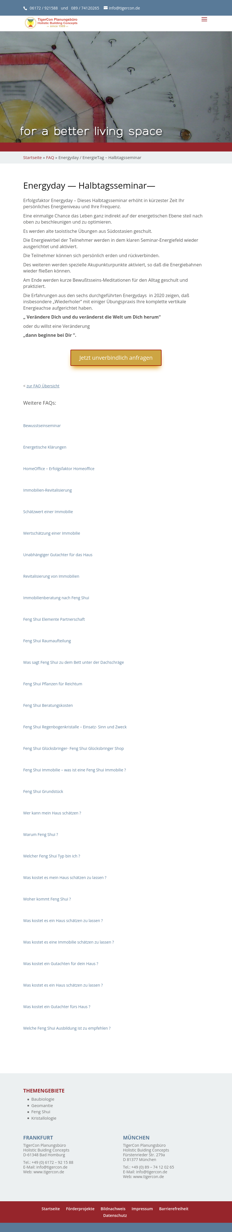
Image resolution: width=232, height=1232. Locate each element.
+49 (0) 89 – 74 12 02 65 (152, 1167)
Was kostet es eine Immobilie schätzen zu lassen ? (68, 942)
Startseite (32, 157)
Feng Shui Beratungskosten (48, 705)
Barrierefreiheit (173, 1208)
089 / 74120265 (85, 8)
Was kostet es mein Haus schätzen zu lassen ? (64, 877)
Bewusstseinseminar (42, 425)
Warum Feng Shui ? (40, 834)
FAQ (50, 157)
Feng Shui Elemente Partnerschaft (54, 619)
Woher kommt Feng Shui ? (47, 899)
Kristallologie (43, 1118)
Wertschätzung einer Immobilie (51, 533)
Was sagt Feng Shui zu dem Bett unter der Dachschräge (73, 662)
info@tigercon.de (51, 1167)
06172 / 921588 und (50, 8)
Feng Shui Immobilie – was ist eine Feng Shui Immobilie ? (74, 770)
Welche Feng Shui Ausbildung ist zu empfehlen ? (67, 1028)
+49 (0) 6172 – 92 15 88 (52, 1162)
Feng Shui (40, 1111)
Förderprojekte (80, 1208)
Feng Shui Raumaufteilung (47, 640)
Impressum (142, 1208)
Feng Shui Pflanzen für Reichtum (52, 683)
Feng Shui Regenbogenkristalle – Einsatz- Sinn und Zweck (75, 726)
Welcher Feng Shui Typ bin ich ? (51, 856)
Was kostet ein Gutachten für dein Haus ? (60, 963)
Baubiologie (42, 1099)
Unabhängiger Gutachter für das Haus (58, 554)
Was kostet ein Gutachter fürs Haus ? (56, 1006)
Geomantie (42, 1105)
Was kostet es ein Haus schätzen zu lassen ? (63, 920)
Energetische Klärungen (44, 447)
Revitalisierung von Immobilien (51, 576)
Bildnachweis (113, 1208)
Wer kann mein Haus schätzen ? (52, 813)
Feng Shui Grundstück (43, 791)
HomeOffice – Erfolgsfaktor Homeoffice (58, 468)
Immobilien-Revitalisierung (47, 490)
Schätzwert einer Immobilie (48, 511)
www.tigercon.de (49, 1171)
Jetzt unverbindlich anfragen (116, 357)
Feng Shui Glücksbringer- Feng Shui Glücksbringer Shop (73, 748)
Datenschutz (115, 1215)
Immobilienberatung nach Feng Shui (56, 597)
